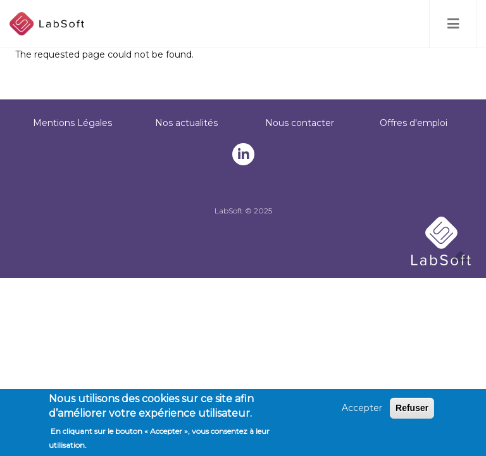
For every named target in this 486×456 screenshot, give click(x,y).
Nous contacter (299, 123)
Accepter (362, 409)
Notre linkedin (243, 154)
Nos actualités (186, 123)
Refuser (412, 410)
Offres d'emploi (413, 123)
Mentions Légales (72, 123)
